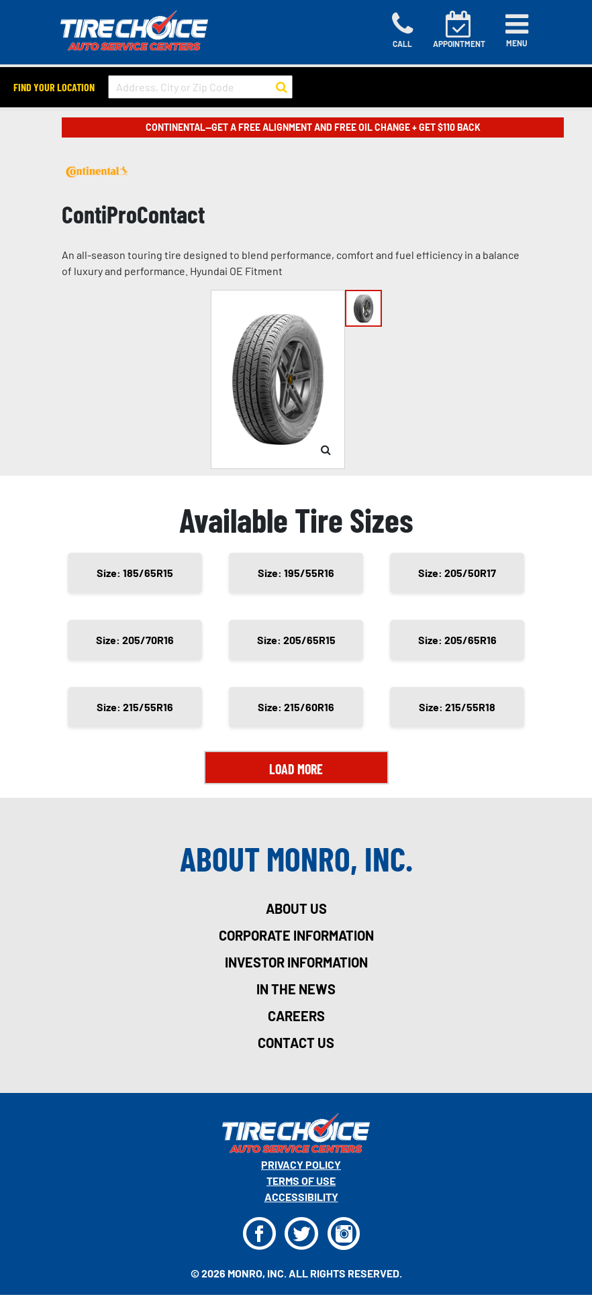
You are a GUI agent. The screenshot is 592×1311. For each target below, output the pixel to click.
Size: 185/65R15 (135, 572)
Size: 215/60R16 (296, 706)
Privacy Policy (301, 1164)
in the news (296, 989)
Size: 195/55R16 (296, 572)
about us (296, 908)
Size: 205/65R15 (296, 639)
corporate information (296, 935)
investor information (296, 962)
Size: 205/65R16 (457, 639)
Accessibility (301, 1196)
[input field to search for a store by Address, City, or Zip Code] (200, 87)
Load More (296, 769)
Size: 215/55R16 (135, 706)
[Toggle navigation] (516, 30)
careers (296, 1016)
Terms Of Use (301, 1180)
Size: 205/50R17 (457, 572)
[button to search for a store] (281, 87)
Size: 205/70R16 (135, 639)
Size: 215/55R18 (457, 706)
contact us (296, 1043)
